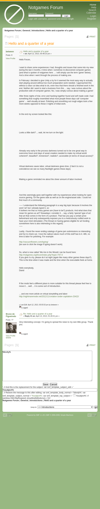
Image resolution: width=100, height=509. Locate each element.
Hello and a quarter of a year (59, 30)
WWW (8, 338)
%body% (47, 369)
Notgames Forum (12, 30)
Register (91, 18)
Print (93, 37)
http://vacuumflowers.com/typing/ (33, 242)
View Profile (10, 58)
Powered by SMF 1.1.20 (36, 421)
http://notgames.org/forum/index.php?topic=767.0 (41, 255)
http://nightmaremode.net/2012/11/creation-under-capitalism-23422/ (49, 296)
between (10, 51)
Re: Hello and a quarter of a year (37, 314)
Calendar (91, 12)
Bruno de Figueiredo (11, 315)
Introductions (38, 30)
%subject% (37, 402)
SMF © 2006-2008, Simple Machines (59, 421)
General (26, 30)
